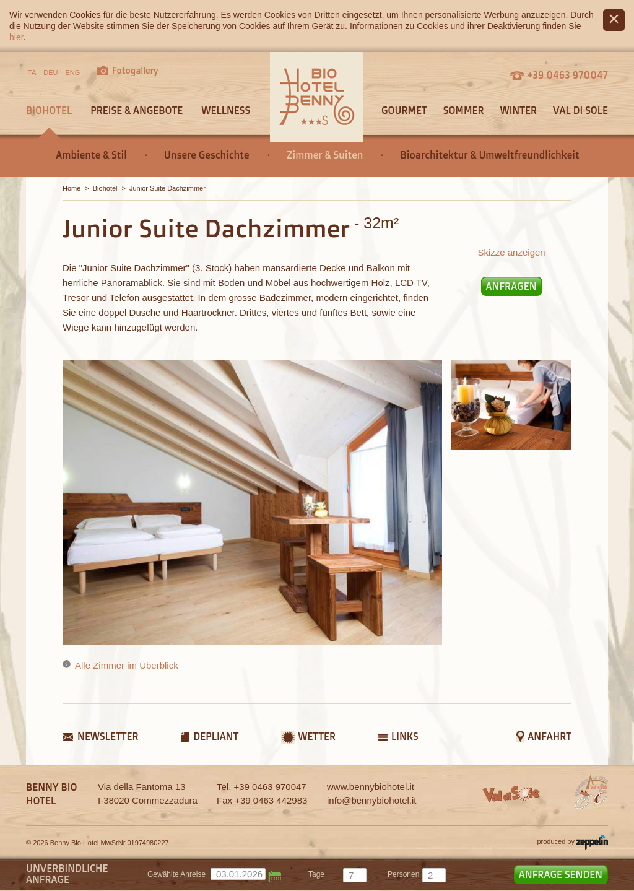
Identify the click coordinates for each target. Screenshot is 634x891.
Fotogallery (135, 70)
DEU (50, 72)
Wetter (317, 736)
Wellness (225, 110)
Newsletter (107, 736)
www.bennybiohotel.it (370, 786)
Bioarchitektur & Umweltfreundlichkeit (489, 155)
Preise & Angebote (136, 110)
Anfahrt (549, 736)
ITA (31, 72)
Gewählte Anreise (176, 874)
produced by (572, 842)
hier (16, 37)
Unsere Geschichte (207, 155)
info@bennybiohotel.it (372, 800)
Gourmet (404, 110)
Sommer (463, 110)
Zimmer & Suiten (325, 155)
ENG (73, 72)
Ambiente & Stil (91, 155)
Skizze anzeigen (511, 252)
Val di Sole (580, 110)
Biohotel (49, 110)
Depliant (215, 736)
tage (316, 874)
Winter (518, 110)
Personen (403, 874)
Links (405, 736)
